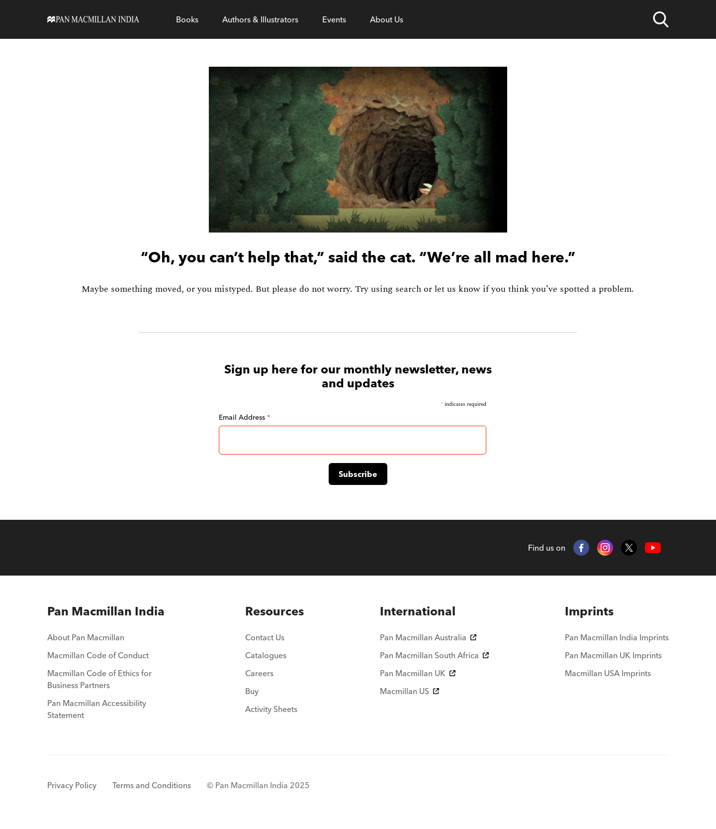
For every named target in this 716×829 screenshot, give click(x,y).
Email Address (244, 417)
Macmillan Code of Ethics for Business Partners (99, 679)
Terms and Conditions (151, 785)
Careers (259, 673)
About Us (386, 19)
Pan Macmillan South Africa (434, 655)
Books (187, 19)
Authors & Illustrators (260, 19)
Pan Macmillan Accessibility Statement (96, 709)
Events (334, 19)
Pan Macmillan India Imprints (617, 637)
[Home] (93, 19)
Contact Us (264, 637)
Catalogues (265, 655)
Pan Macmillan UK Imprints (613, 655)
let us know (457, 289)
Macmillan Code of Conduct (98, 655)
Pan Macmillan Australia (428, 637)
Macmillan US (409, 691)
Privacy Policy (71, 785)
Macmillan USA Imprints (608, 673)
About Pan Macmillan (85, 637)
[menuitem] (108, 611)
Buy (252, 691)
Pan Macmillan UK (417, 673)
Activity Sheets (271, 709)
